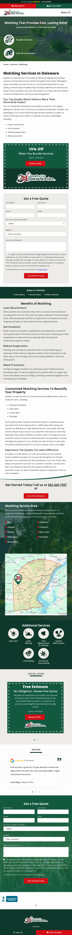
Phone (8, 211)
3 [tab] (39, 792)
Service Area (35, 294)
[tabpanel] (35, 707)
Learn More (20, 294)
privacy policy (42, 269)
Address (9, 230)
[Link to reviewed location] (36, 761)
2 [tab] (38, 740)
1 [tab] (34, 740)
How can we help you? (14, 240)
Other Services (52, 294)
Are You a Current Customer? (16, 220)
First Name (10, 203)
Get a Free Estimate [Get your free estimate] (36, 496)
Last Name (41, 203)
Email (39, 211)
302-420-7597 (57, 485)
